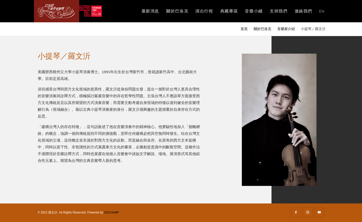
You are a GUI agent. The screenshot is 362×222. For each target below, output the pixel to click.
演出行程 (204, 11)
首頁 (244, 29)
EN (321, 11)
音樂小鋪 (253, 11)
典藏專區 (229, 11)
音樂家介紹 (286, 29)
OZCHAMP (111, 212)
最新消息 (150, 11)
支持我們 (278, 11)
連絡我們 (303, 11)
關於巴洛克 (177, 11)
